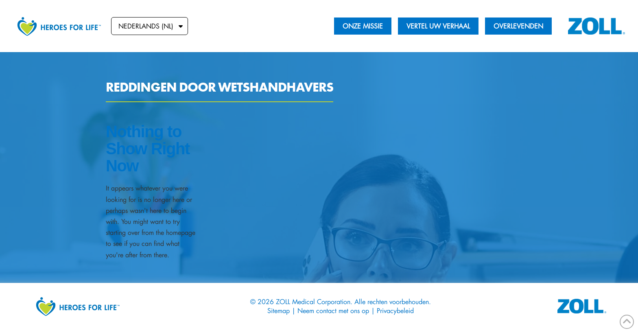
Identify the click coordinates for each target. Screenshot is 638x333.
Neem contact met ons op (333, 310)
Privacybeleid (395, 310)
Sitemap (279, 310)
